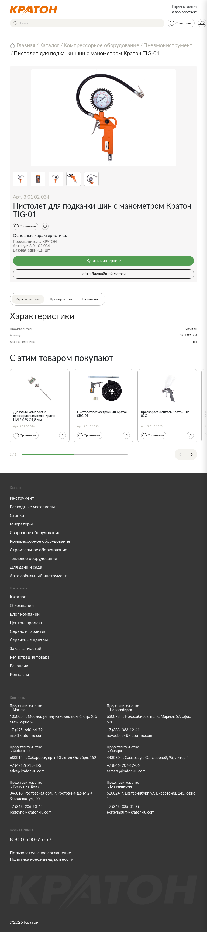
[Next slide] (191, 454)
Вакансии (19, 666)
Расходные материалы (32, 507)
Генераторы (21, 524)
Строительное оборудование (38, 550)
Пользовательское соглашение (40, 853)
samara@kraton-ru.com (126, 771)
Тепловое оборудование (33, 558)
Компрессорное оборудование (40, 541)
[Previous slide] (180, 454)
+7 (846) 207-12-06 (123, 766)
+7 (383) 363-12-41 (123, 730)
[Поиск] (87, 23)
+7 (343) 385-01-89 (123, 807)
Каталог (18, 597)
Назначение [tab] (90, 299)
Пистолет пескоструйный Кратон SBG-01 (102, 414)
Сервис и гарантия (28, 631)
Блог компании (25, 614)
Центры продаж (26, 623)
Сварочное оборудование (35, 533)
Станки (17, 515)
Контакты (19, 674)
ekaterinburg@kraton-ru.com (130, 812)
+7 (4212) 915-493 (25, 766)
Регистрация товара (30, 657)
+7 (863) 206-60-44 (26, 807)
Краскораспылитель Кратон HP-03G (165, 414)
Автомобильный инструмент (38, 576)
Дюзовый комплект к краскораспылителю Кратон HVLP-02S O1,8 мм (34, 416)
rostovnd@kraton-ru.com (30, 812)
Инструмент (22, 498)
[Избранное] (45, 226)
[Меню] (201, 23)
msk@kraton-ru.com (26, 736)
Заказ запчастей (25, 649)
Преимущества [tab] (61, 299)
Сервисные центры (29, 640)
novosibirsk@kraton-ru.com (129, 736)
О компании (22, 605)
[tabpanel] (103, 327)
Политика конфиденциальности (41, 859)
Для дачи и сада (26, 567)
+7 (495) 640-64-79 (26, 730)
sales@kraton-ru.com (27, 771)
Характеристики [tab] (28, 299)
